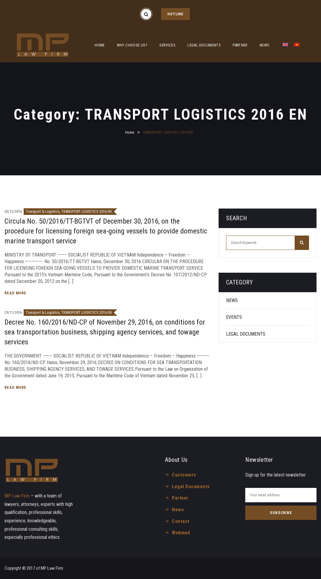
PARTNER (240, 45)
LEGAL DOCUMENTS (204, 45)
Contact (180, 521)
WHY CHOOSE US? (132, 45)
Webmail (181, 533)
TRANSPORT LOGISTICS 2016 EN (86, 211)
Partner (180, 498)
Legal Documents (191, 486)
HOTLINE (175, 14)
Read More (16, 293)
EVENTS (234, 317)
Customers (184, 475)
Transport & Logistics (43, 211)
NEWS (264, 45)
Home (129, 132)
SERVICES (167, 45)
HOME (100, 45)
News (178, 509)
